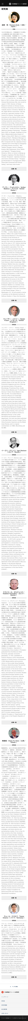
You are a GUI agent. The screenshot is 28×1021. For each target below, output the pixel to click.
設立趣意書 (4, 1009)
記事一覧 (14, 169)
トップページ (4, 996)
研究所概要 (4, 1005)
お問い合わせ (4, 1013)
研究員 (3, 1001)
